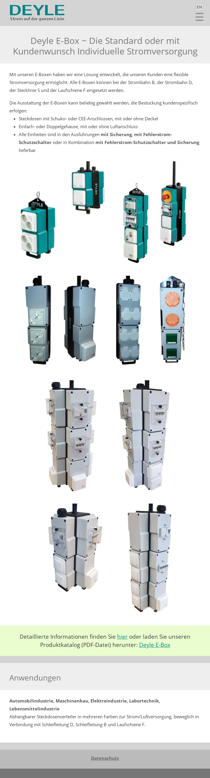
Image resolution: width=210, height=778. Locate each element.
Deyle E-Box (154, 645)
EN (199, 7)
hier (122, 636)
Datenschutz (105, 758)
